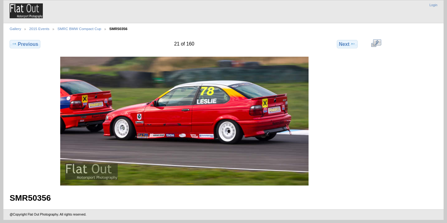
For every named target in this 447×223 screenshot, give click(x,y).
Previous (25, 44)
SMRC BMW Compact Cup (79, 29)
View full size (376, 43)
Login (433, 5)
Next (347, 44)
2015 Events (39, 29)
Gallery (15, 29)
